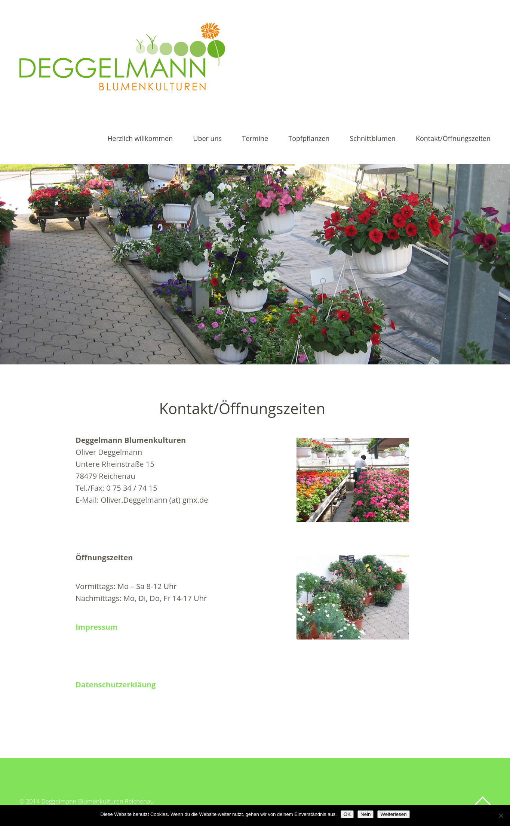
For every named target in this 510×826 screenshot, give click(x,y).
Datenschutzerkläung (116, 684)
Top (483, 800)
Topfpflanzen (308, 139)
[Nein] (500, 815)
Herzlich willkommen (140, 139)
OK (347, 814)
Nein (365, 814)
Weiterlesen (393, 814)
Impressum (96, 627)
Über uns (207, 139)
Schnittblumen (372, 139)
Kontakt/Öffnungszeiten (453, 139)
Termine (255, 139)
